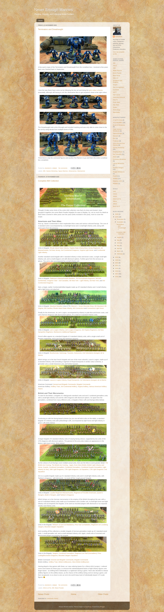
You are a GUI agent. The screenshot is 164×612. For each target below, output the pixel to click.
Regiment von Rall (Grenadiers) (86, 553)
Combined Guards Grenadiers (91, 467)
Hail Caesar (116, 95)
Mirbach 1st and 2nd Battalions (63, 525)
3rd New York (94, 280)
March (119, 251)
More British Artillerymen (80, 562)
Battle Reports (117, 70)
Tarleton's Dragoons (67, 495)
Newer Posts (43, 594)
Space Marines (63, 171)
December (120, 219)
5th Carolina (48, 308)
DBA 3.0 (115, 78)
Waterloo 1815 (117, 181)
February (120, 254)
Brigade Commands (83, 384)
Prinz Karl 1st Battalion (82, 525)
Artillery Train (55, 386)
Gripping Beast (117, 152)
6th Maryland (99, 306)
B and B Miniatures (119, 125)
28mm (115, 204)
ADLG (115, 65)
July (118, 240)
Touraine (70, 353)
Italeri (114, 157)
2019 (117, 271)
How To (115, 100)
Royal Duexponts (73, 380)
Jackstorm (118, 36)
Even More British (80, 465)
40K (44, 171)
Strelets (115, 178)
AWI (53, 588)
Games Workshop (52, 171)
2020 (117, 268)
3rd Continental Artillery (69, 386)
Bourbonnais (54, 353)
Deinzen (115, 136)
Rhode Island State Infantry (59, 248)
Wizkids (115, 183)
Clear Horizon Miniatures (117, 130)
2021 (117, 265)
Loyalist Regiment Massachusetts (61, 493)
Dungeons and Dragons (117, 81)
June (118, 243)
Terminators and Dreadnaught (50, 29)
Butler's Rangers (50, 495)
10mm (115, 194)
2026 (117, 214)
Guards (45, 467)
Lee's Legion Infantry (57, 330)
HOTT (115, 92)
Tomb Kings (116, 110)
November (120, 222)
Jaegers (41, 527)
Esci (114, 138)
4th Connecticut (78, 308)
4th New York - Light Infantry (79, 280)
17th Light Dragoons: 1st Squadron (77, 469)
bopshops (88, 607)
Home (40, 20)
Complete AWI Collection (48, 181)
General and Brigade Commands (64, 384)
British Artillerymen (65, 562)
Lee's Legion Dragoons (73, 330)
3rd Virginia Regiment (89, 330)
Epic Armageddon (118, 87)
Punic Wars (116, 102)
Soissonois (78, 353)
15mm (115, 196)
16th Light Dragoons (57, 469)
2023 (117, 260)
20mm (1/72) (47, 588)
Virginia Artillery (83, 386)
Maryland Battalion (56, 306)
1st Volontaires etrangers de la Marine (93, 380)
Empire (115, 85)
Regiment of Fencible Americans (85, 493)
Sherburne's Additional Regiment (65, 332)
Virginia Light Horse (86, 250)
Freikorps (116, 141)
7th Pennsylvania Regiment (85, 278)
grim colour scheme (96, 90)
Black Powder (59, 588)
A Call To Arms (117, 120)
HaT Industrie (117, 154)
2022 (117, 263)
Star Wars (116, 105)
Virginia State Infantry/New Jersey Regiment (84, 248)
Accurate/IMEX (117, 122)
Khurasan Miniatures (119, 159)
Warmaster (116, 112)
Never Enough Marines (53, 10)
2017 (117, 274)
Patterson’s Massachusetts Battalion (62, 278)
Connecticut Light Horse (95, 308)
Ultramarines (73, 171)
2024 (117, 257)
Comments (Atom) (52, 598)
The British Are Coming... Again (62, 465)
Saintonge (63, 353)
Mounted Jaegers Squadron (54, 527)
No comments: (63, 168)
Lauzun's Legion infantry (58, 380)
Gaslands (116, 90)
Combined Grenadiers (56, 467)
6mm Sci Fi (116, 206)
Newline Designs (118, 167)
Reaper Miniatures (118, 172)
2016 (117, 276)
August (119, 237)
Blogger (102, 607)
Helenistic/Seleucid (119, 97)
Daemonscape (117, 133)
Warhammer (81, 171)
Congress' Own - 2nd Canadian (57, 280)
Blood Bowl (116, 75)
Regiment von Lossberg (99, 525)
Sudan (115, 107)
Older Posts (103, 594)
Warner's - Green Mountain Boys (82, 306)
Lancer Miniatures (118, 163)
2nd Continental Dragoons (70, 250)
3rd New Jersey (54, 250)
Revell (115, 176)
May (118, 245)
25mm (115, 201)
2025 (117, 217)
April (118, 248)
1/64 (114, 191)
